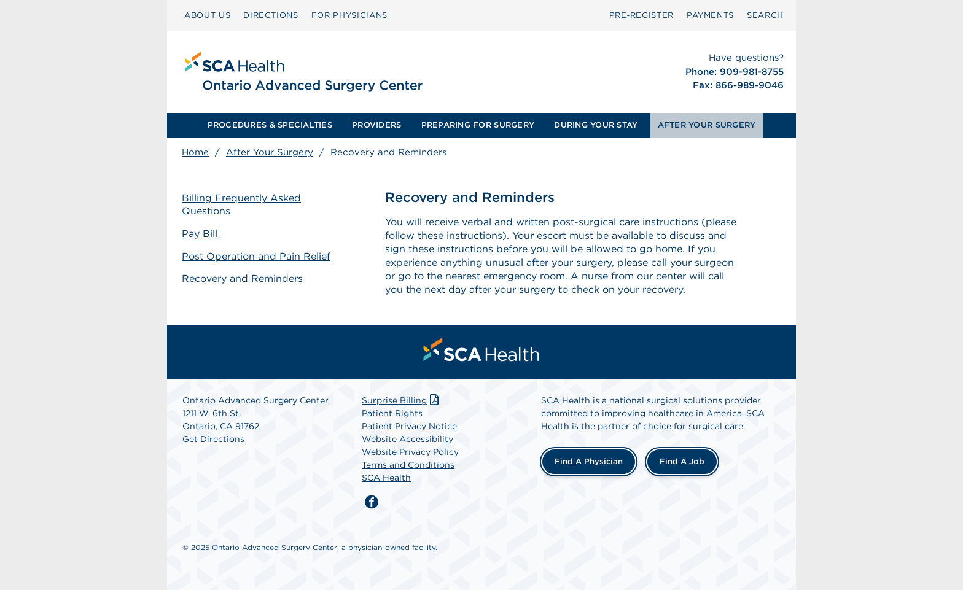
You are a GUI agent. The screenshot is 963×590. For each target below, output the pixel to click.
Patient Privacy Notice (409, 426)
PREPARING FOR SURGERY (477, 125)
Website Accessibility (407, 439)
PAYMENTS (710, 15)
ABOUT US (207, 15)
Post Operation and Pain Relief (256, 256)
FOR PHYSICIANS (349, 15)
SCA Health (386, 478)
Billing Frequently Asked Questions (241, 204)
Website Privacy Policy (410, 452)
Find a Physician (589, 461)
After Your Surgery (269, 152)
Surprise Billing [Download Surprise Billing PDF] (401, 400)
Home (195, 152)
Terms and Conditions (408, 465)
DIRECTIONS (270, 15)
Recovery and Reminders (242, 278)
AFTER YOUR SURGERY (707, 125)
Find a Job (682, 461)
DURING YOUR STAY (595, 125)
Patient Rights (392, 413)
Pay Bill (199, 233)
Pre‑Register (641, 15)
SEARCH (765, 15)
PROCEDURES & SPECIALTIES (270, 125)
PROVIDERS (376, 125)
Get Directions (213, 439)
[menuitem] (207, 15)
